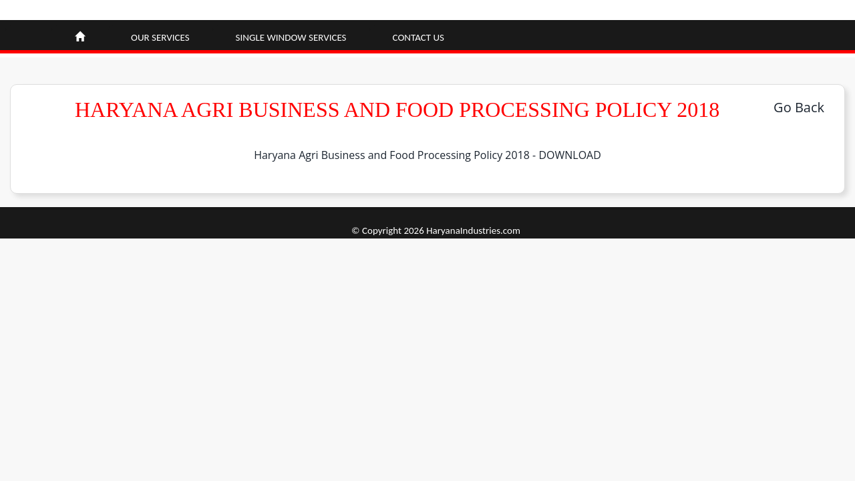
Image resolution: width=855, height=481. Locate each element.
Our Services (160, 37)
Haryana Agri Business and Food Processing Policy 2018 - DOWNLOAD (427, 155)
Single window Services (291, 37)
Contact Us (418, 37)
